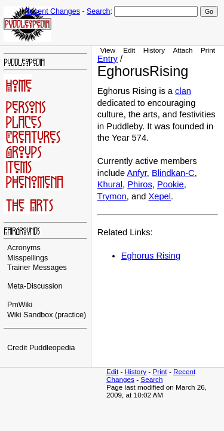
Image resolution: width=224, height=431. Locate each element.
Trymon (112, 196)
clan (183, 91)
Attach (182, 50)
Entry (107, 58)
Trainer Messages (37, 267)
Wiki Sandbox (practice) (46, 315)
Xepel (160, 196)
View (107, 50)
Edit (129, 50)
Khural (109, 184)
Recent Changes (52, 11)
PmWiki (19, 305)
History (154, 50)
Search (98, 11)
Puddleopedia (52, 348)
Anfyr (136, 173)
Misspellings (27, 258)
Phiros (139, 184)
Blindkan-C (173, 173)
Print (208, 50)
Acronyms (24, 248)
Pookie (170, 184)
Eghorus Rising (150, 255)
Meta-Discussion (35, 286)
